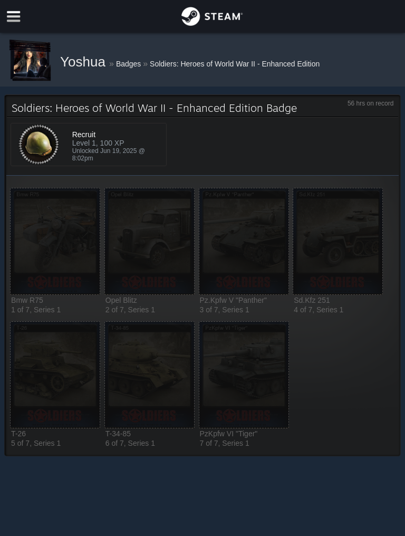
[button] (55, 241)
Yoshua (84, 62)
